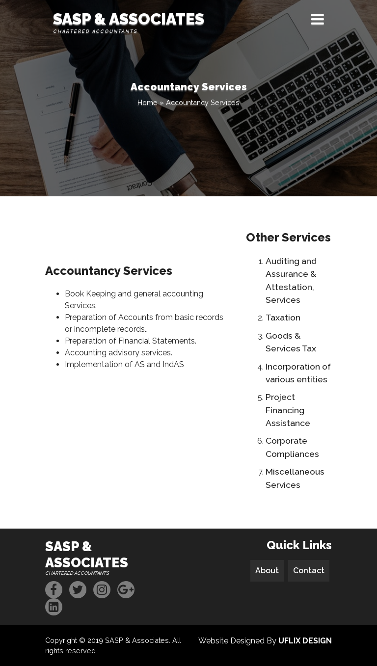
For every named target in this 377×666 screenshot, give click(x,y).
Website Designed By (265, 640)
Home (147, 102)
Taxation (283, 317)
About (267, 570)
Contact (308, 570)
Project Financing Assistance (288, 410)
